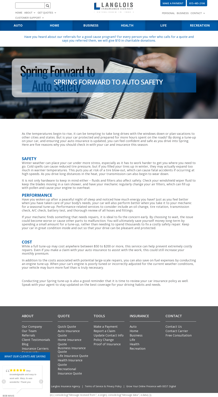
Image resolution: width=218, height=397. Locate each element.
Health (134, 344)
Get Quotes (45, 12)
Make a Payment (106, 326)
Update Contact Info (109, 335)
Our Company (32, 326)
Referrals (28, 335)
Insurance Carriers (35, 348)
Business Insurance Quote (72, 350)
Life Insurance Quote (73, 356)
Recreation (137, 348)
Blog (25, 344)
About (28, 12)
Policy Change (104, 340)
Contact (196, 13)
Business (183, 13)
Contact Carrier (177, 331)
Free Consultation (179, 335)
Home (18, 12)
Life (132, 340)
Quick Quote (67, 326)
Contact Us (174, 326)
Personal (168, 13)
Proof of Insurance (107, 344)
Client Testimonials (36, 340)
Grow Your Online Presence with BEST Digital (151, 386)
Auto (133, 326)
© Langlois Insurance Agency (61, 386)
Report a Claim (104, 331)
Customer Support (28, 18)
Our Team (29, 331)
